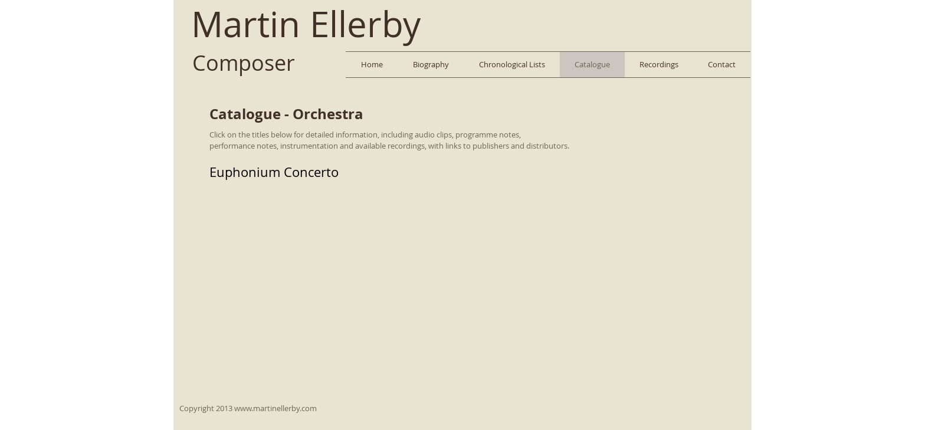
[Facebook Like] (718, 21)
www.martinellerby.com (275, 408)
